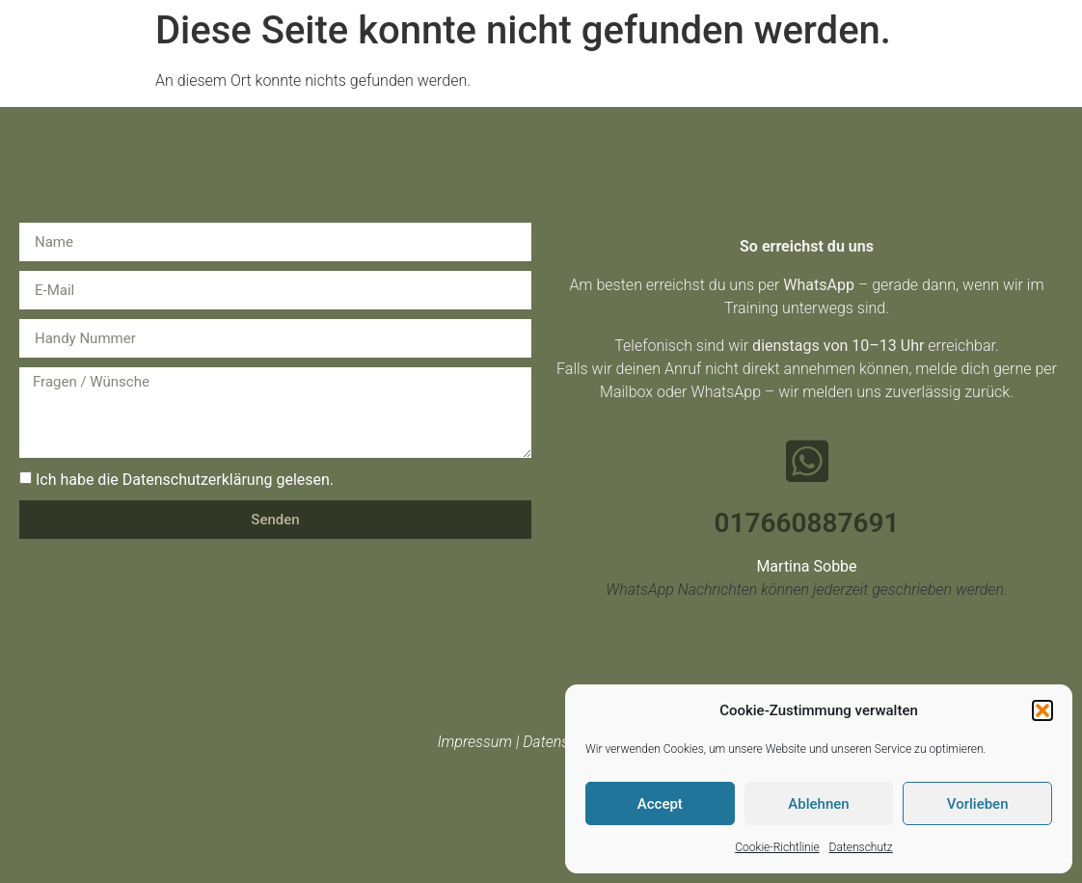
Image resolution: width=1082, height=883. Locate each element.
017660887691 (807, 523)
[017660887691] (807, 461)
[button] (1042, 710)
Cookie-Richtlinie (777, 847)
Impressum (474, 742)
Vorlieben (978, 804)
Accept (660, 804)
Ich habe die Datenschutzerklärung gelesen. (185, 479)
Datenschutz (861, 847)
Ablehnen (818, 804)
